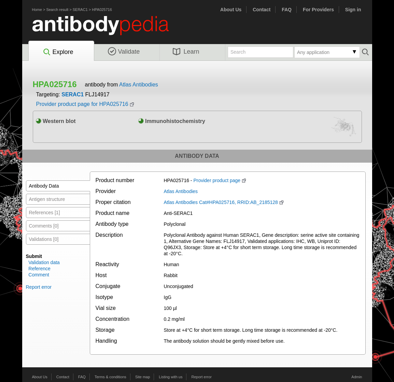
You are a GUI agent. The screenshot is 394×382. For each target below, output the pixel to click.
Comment (38, 274)
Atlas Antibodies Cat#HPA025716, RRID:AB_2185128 (221, 202)
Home (37, 10)
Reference (39, 268)
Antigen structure (47, 199)
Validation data (44, 262)
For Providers (318, 9)
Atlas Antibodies (138, 84)
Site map (142, 377)
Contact (261, 9)
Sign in (353, 9)
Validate (124, 51)
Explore (57, 52)
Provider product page (216, 180)
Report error (39, 287)
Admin (356, 377)
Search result (57, 10)
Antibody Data (44, 186)
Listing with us (170, 377)
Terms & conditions (110, 377)
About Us (230, 9)
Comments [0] (44, 226)
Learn (186, 51)
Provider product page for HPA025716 (82, 104)
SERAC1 (80, 10)
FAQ (287, 9)
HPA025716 (102, 10)
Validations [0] (44, 239)
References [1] (44, 212)
